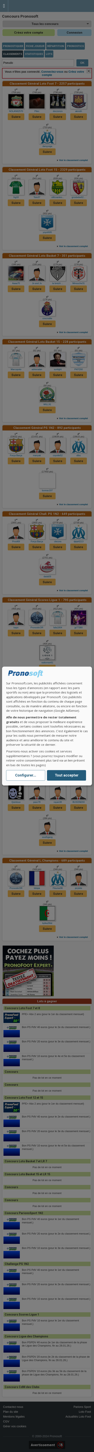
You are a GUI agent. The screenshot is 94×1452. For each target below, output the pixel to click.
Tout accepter (66, 775)
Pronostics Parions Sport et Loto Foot (26, 6)
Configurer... (25, 775)
